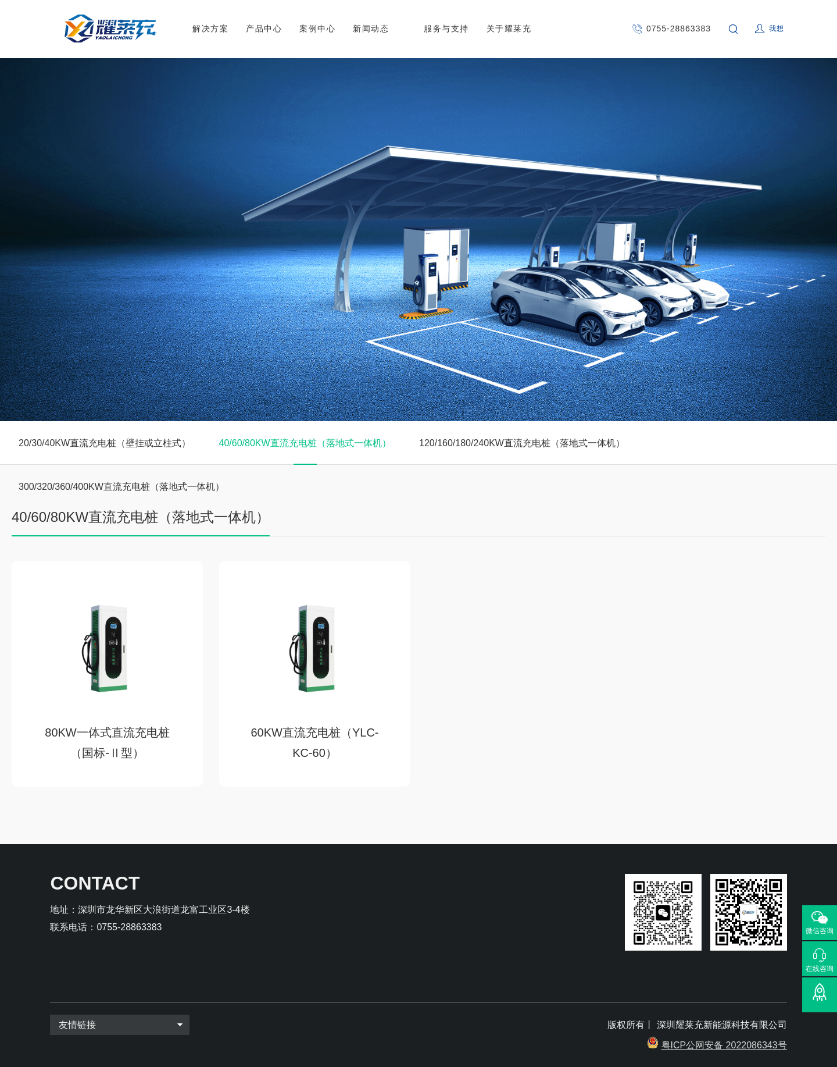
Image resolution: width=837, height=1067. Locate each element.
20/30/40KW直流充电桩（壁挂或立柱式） (105, 443)
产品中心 (264, 28)
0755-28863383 (678, 28)
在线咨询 (820, 968)
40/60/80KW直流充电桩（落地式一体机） (305, 443)
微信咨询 (820, 931)
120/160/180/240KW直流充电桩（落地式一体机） (522, 443)
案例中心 (317, 28)
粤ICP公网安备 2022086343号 (724, 1045)
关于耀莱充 (509, 28)
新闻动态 (371, 28)
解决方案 (210, 28)
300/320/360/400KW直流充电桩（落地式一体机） (121, 487)
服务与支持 (446, 28)
